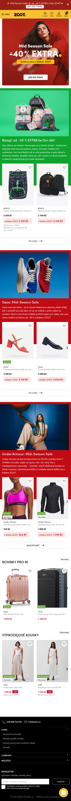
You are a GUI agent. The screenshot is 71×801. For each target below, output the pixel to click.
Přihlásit (59, 14)
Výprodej (64, 632)
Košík (66, 14)
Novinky (65, 559)
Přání (52, 14)
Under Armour (10, 522)
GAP (6, 684)
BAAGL (7, 208)
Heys (6, 611)
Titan (40, 611)
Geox (6, 367)
